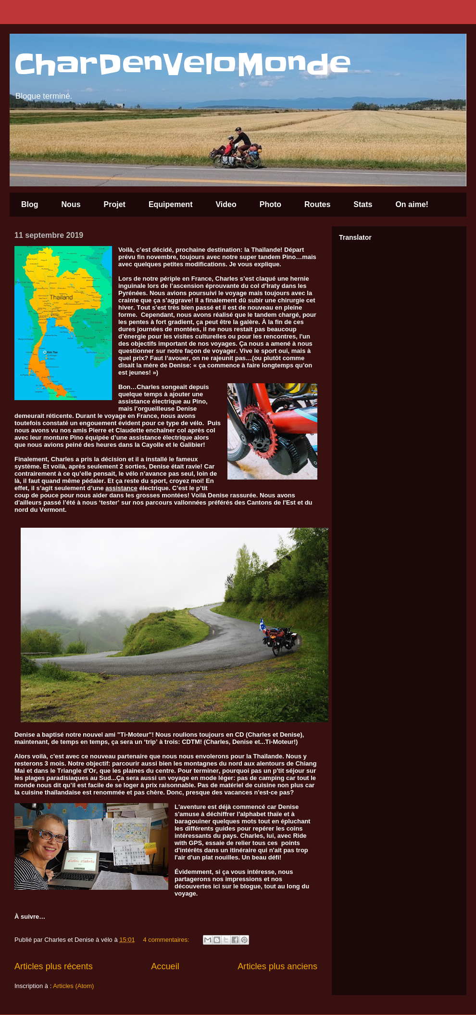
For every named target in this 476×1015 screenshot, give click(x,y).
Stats (362, 204)
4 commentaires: (167, 939)
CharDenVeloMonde (182, 65)
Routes (317, 204)
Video (225, 204)
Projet (114, 204)
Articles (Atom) (73, 985)
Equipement (171, 204)
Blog (29, 204)
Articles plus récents (53, 966)
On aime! (411, 204)
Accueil (165, 966)
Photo (270, 204)
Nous (71, 204)
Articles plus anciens (277, 966)
